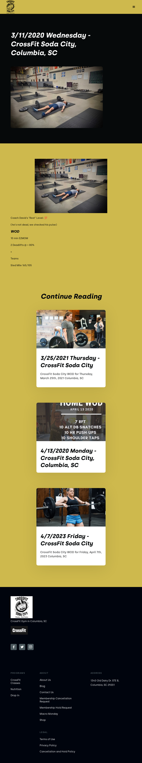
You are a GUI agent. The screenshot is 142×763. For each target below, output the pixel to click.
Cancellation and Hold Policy (57, 751)
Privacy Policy (48, 745)
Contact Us (46, 692)
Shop (43, 720)
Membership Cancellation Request (56, 700)
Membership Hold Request (56, 707)
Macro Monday (49, 713)
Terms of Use (47, 739)
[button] (133, 7)
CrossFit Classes (16, 682)
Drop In (15, 695)
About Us (45, 680)
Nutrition (16, 689)
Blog (42, 686)
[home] (10, 7)
